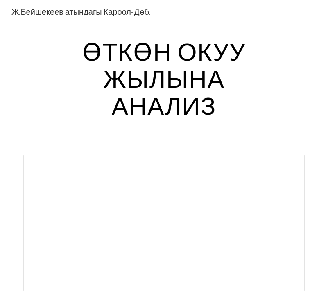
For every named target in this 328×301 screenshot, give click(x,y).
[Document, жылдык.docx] (164, 223)
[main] (163, 78)
